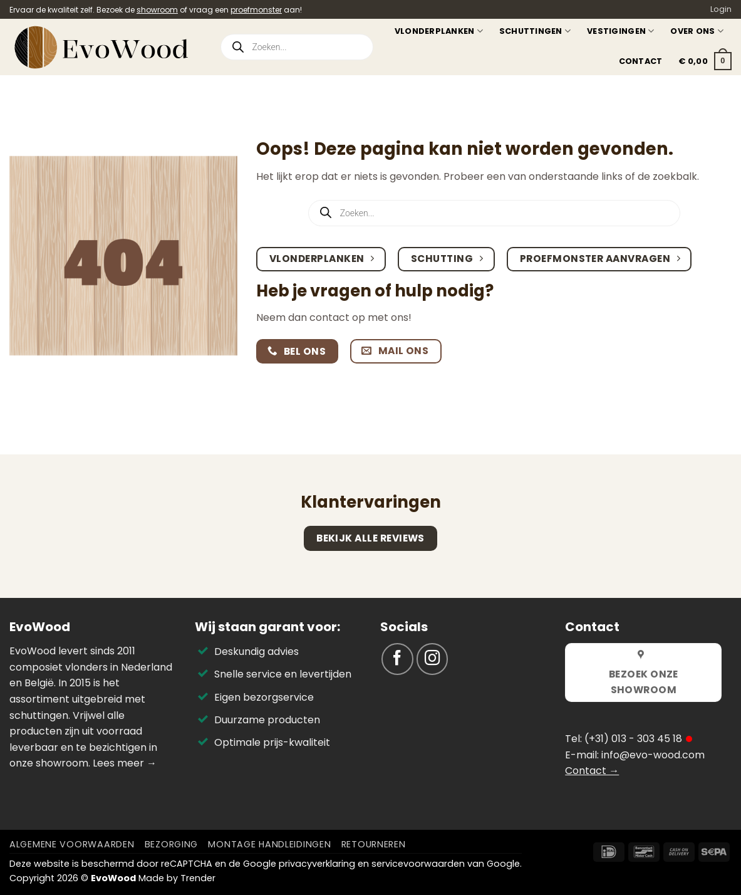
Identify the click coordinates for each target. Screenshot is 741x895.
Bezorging (171, 844)
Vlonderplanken (439, 31)
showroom (157, 9)
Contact (641, 61)
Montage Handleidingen (269, 844)
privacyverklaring (317, 863)
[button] (705, 61)
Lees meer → (125, 763)
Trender (197, 878)
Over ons (696, 31)
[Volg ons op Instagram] (432, 659)
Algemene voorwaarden (71, 844)
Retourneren (373, 844)
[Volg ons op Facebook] (397, 659)
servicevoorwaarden (418, 863)
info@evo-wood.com (653, 755)
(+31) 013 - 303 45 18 (633, 738)
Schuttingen (535, 31)
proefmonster (256, 9)
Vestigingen (620, 31)
